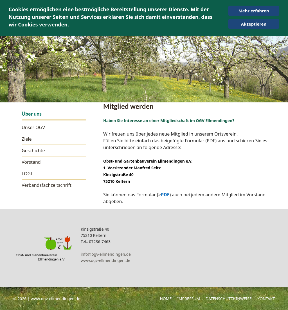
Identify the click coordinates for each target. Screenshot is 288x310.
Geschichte (33, 150)
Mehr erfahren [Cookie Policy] (253, 11)
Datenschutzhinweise (229, 298)
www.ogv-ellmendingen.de (105, 260)
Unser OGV (33, 127)
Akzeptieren (254, 24)
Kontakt (266, 298)
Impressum (188, 298)
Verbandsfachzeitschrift (46, 185)
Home (166, 298)
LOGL (27, 173)
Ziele (27, 139)
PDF (165, 195)
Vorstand (31, 162)
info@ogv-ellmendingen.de (106, 254)
